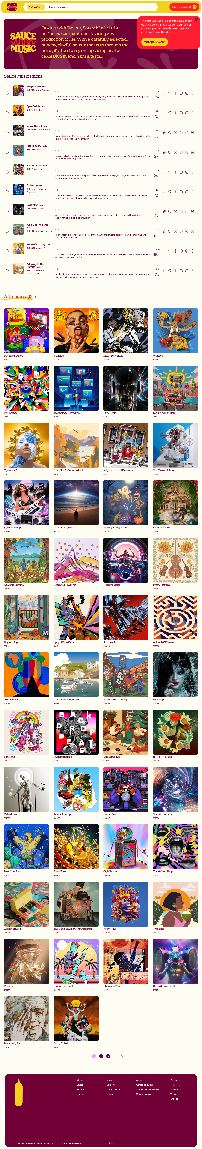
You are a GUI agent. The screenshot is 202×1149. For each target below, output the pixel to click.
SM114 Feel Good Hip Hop (39, 231)
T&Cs (111, 1143)
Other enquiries (144, 1095)
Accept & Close (156, 41)
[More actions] (192, 93)
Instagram (175, 1085)
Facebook (175, 1090)
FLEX (50, 1143)
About (110, 1080)
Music (80, 1080)
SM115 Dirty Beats (35, 208)
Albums (81, 1090)
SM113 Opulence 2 (36, 248)
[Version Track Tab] (164, 93)
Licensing (112, 1085)
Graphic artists (114, 1090)
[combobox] (36, 8)
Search (80, 1085)
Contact (140, 1080)
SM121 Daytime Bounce (38, 90)
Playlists (81, 1095)
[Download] (187, 93)
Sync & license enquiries (148, 1090)
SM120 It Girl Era (34, 110)
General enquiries (145, 1085)
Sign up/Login (184, 8)
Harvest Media (74, 1143)
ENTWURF (60, 1143)
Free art (110, 1095)
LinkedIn (175, 1100)
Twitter (174, 1095)
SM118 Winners (34, 149)
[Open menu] (163, 7)
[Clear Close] (196, 19)
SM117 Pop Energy (35, 169)
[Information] (181, 93)
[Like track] (170, 93)
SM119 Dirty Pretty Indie (38, 129)
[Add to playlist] (175, 93)
